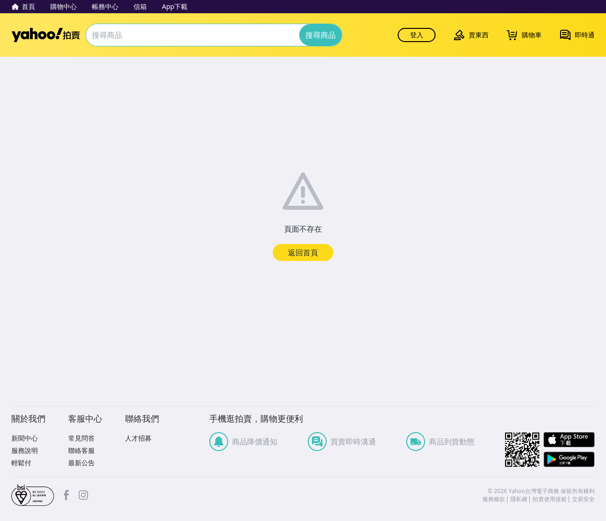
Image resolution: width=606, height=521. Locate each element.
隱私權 (518, 499)
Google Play (569, 459)
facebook (66, 495)
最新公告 (81, 462)
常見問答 (81, 438)
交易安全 (583, 499)
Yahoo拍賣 (45, 35)
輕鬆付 (21, 462)
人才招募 (138, 438)
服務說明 (24, 450)
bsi (32, 495)
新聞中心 (24, 438)
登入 (416, 34)
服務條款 (493, 499)
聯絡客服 (81, 450)
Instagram (83, 495)
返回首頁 (303, 252)
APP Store (569, 440)
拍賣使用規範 (550, 499)
